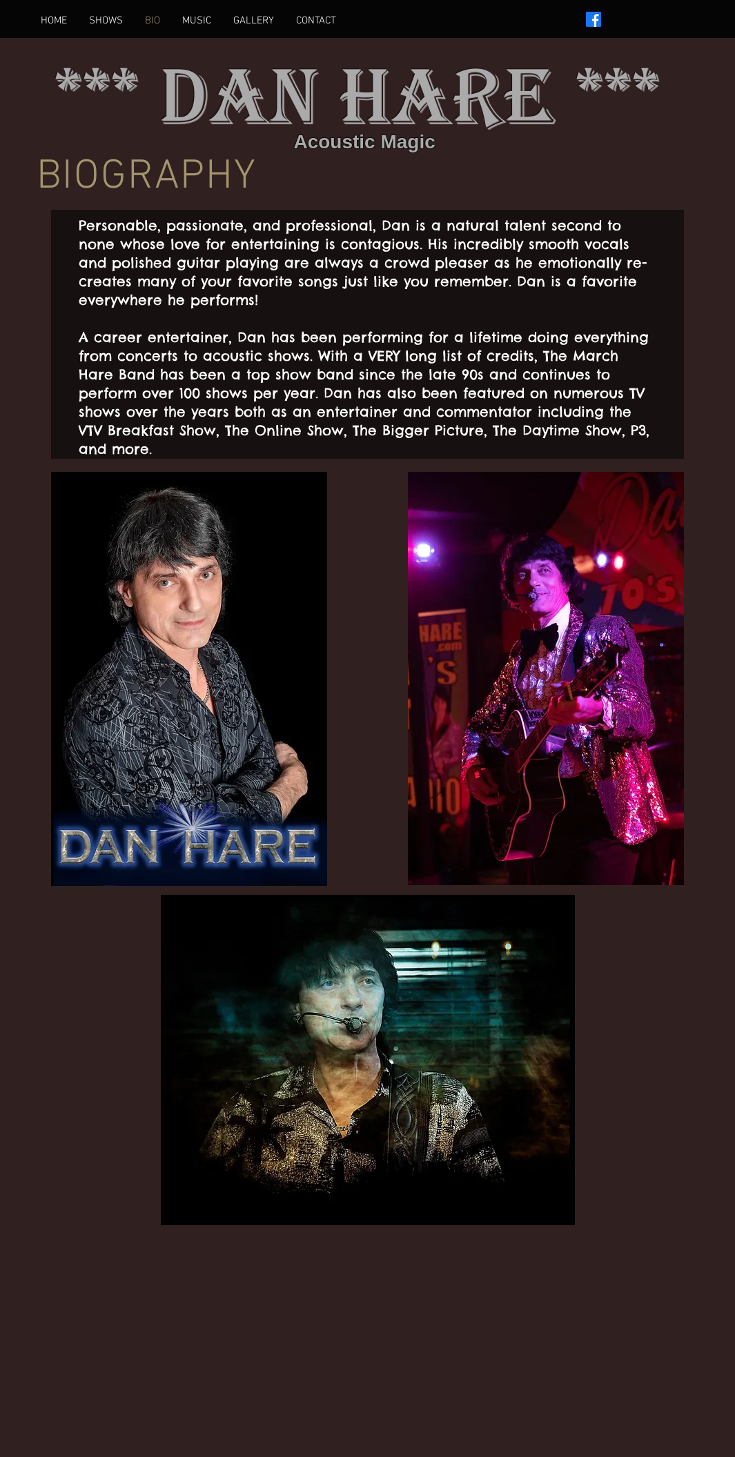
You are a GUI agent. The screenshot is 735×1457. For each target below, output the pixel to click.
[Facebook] (593, 19)
